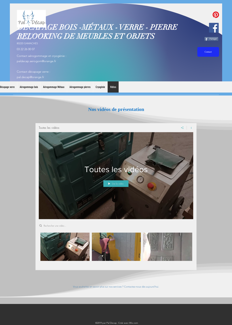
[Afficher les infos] (190, 128)
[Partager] (211, 39)
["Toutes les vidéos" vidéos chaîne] (116, 249)
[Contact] (208, 52)
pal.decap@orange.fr (30, 77)
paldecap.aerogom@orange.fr (36, 61)
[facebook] (214, 28)
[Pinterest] (216, 15)
